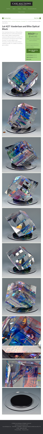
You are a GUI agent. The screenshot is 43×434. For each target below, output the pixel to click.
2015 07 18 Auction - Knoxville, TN (19, 21)
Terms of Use (25, 429)
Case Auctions (21, 3)
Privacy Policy (18, 429)
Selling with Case (33, 51)
